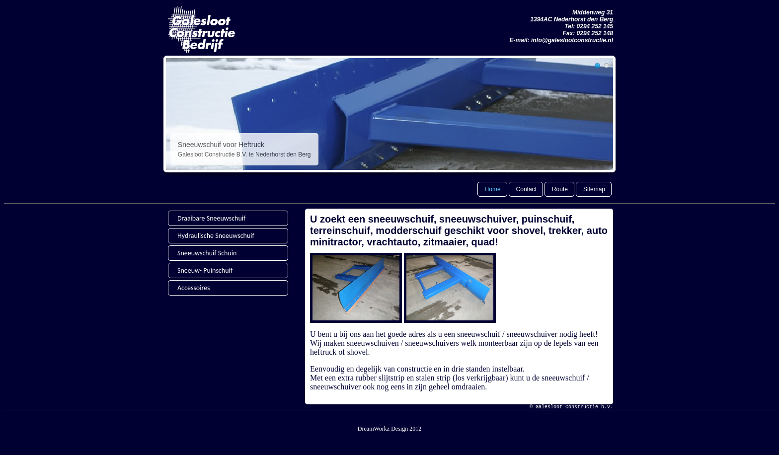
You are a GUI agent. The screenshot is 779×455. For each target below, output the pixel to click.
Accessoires (193, 288)
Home (493, 189)
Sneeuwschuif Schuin (206, 253)
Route (560, 189)
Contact (526, 189)
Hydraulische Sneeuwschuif (215, 235)
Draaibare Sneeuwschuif (211, 218)
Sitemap (594, 189)
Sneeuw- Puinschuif (205, 270)
